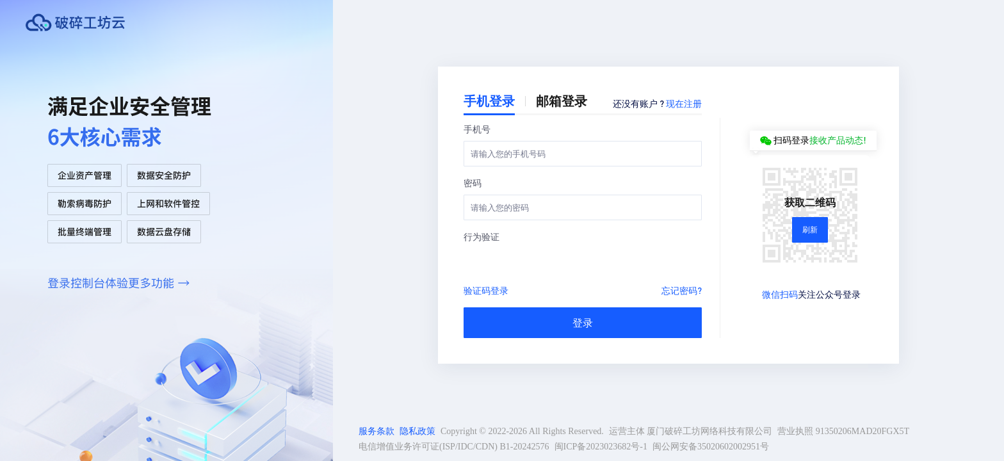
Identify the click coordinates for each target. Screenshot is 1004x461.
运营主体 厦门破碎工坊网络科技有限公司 (691, 431)
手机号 (477, 128)
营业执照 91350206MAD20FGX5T (843, 431)
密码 (473, 182)
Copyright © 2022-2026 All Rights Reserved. (522, 431)
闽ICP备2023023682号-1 (601, 446)
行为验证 (481, 236)
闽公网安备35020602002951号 (710, 446)
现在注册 (684, 103)
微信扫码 (780, 294)
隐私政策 (417, 431)
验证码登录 (486, 290)
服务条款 (376, 431)
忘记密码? (681, 290)
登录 (582, 322)
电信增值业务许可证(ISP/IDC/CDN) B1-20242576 (454, 446)
